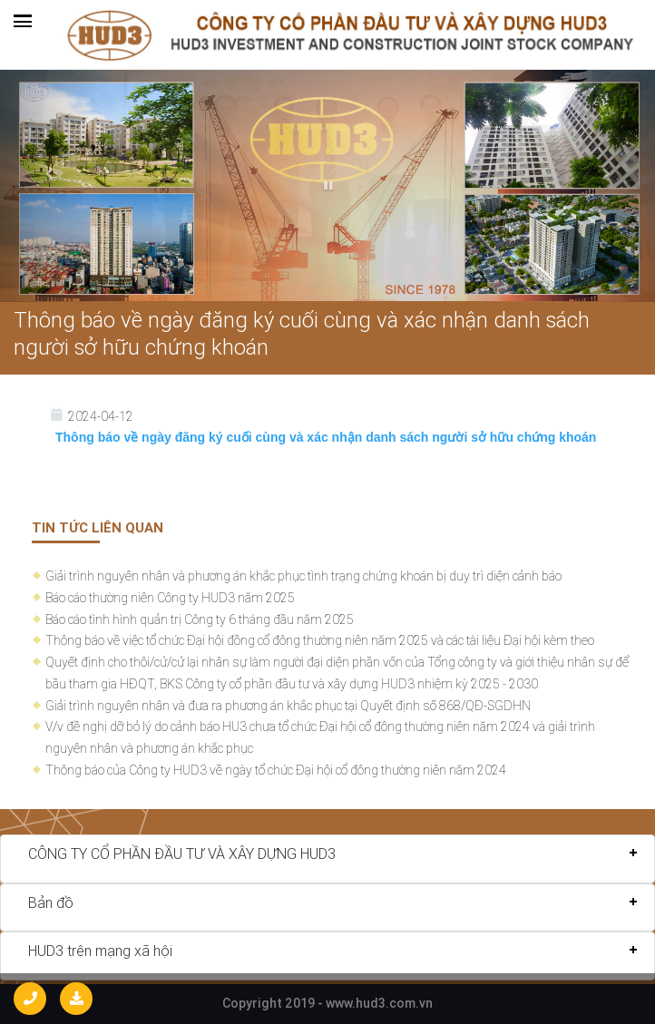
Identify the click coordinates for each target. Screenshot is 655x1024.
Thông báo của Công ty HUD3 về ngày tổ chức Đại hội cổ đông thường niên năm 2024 (275, 770)
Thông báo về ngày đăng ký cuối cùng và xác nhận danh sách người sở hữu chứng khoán (302, 333)
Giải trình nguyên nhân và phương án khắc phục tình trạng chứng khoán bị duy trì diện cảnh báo (303, 576)
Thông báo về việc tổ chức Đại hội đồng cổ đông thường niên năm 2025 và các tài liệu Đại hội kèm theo (319, 640)
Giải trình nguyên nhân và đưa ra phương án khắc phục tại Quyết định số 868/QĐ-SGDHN (288, 705)
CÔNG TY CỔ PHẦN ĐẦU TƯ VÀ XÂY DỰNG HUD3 (182, 853)
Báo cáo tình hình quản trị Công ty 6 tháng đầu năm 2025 (199, 619)
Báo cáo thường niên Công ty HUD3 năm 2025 (170, 598)
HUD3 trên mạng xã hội (100, 950)
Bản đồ (50, 902)
